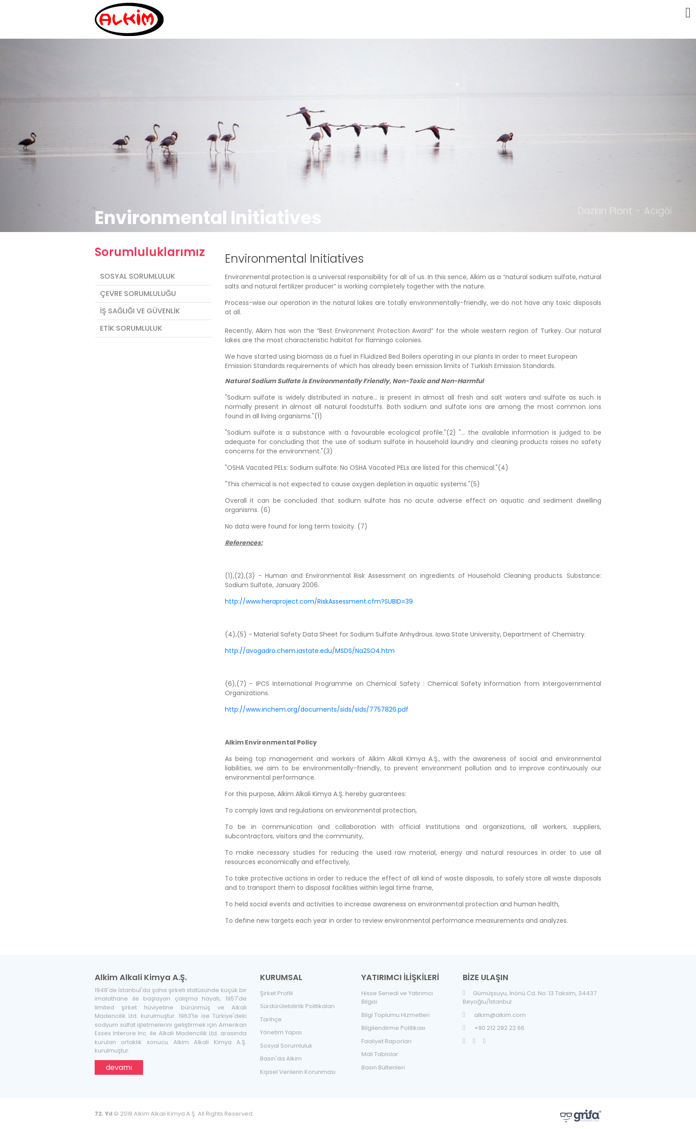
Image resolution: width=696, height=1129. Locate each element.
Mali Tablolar (379, 1049)
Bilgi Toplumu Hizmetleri (395, 1009)
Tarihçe (271, 1014)
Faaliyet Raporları (386, 1036)
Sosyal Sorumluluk (137, 271)
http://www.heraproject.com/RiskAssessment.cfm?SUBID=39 (319, 596)
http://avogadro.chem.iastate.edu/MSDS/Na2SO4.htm (310, 645)
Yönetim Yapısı (281, 1027)
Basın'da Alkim (281, 1053)
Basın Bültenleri (383, 1062)
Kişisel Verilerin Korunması (298, 1066)
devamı (119, 1062)
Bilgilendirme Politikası (393, 1023)
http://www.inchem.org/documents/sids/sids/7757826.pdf (316, 704)
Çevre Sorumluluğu (138, 288)
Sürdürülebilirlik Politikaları (297, 1001)
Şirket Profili (276, 988)
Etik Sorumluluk (131, 323)
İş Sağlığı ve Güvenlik (140, 305)
